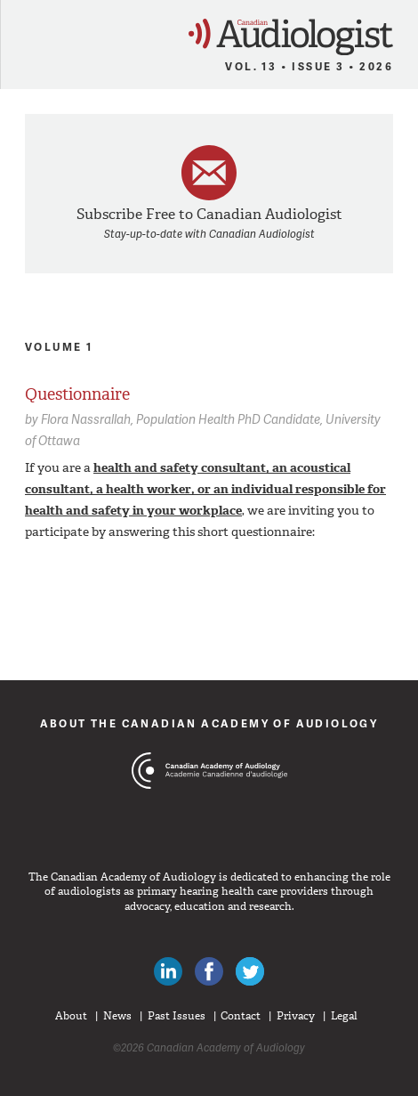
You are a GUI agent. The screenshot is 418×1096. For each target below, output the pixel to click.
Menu (21, 32)
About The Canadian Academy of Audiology (209, 723)
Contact (241, 1016)
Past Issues (176, 1016)
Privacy (296, 1016)
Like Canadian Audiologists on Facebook (209, 971)
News (117, 1016)
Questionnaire (77, 394)
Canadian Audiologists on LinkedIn (168, 971)
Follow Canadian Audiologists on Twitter (250, 971)
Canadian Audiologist (291, 37)
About (71, 1016)
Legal (344, 1016)
